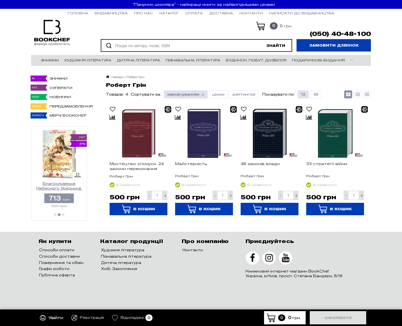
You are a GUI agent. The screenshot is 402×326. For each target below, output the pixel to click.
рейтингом (244, 94)
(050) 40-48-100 (340, 34)
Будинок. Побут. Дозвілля (256, 60)
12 (303, 94)
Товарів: (115, 94)
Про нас (143, 13)
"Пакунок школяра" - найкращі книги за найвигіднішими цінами (204, 4)
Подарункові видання (318, 60)
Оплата (194, 13)
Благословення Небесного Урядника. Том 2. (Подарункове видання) (59, 186)
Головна (78, 13)
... (351, 59)
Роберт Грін (121, 176)
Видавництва (111, 13)
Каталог (169, 13)
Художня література (87, 60)
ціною (218, 94)
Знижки (50, 60)
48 (315, 94)
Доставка (221, 13)
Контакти (251, 13)
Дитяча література (138, 60)
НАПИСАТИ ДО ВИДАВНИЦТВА (301, 13)
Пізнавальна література (192, 60)
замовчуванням (183, 94)
